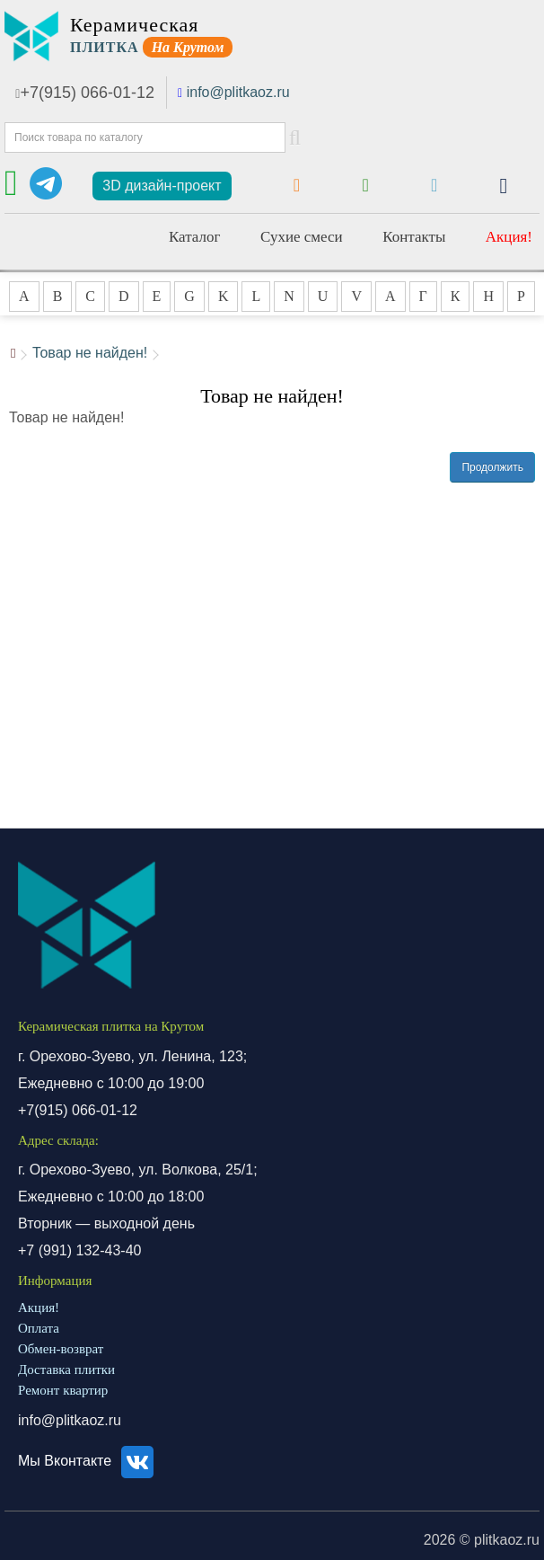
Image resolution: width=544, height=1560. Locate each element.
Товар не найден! (89, 352)
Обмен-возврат (60, 1349)
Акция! (509, 236)
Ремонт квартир (63, 1390)
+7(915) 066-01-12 (84, 93)
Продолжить (492, 467)
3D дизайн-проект (161, 185)
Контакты (413, 236)
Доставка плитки (66, 1369)
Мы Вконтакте (88, 1460)
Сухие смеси (301, 236)
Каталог (195, 236)
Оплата (38, 1328)
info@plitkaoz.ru (238, 92)
